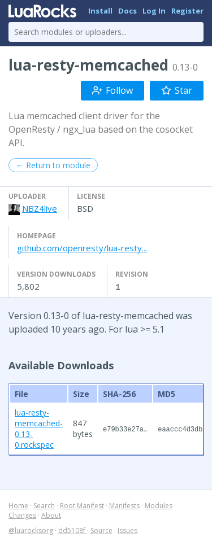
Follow (112, 90)
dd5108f (72, 530)
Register (187, 11)
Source (101, 530)
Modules (158, 505)
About (51, 514)
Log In (154, 11)
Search (44, 505)
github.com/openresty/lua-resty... (82, 248)
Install (100, 11)
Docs (127, 11)
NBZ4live (39, 208)
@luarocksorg (30, 530)
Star (176, 90)
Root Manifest (82, 505)
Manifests (124, 505)
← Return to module (53, 165)
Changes (22, 514)
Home (18, 505)
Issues (127, 530)
